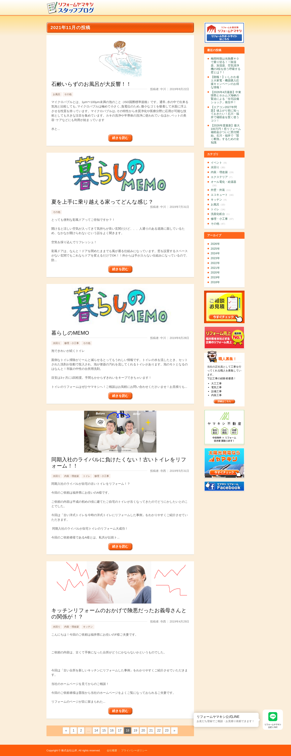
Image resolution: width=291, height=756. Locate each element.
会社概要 (112, 750)
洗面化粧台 (221, 214)
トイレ (86, 476)
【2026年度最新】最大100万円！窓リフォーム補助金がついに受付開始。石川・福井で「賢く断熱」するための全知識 (226, 134)
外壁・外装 (221, 189)
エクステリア (222, 177)
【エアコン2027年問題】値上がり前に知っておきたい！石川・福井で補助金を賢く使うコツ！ (225, 113)
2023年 (215, 258)
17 (119, 730)
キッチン (88, 626)
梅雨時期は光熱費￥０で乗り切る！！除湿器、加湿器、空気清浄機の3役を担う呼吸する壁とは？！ (226, 65)
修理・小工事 (71, 343)
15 (104, 730)
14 (96, 730)
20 (143, 730)
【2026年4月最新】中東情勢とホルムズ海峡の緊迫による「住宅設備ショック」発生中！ (226, 97)
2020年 (215, 272)
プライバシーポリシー (134, 750)
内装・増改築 (71, 476)
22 (159, 730)
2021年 (215, 267)
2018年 (215, 282)
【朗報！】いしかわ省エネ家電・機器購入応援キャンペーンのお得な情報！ (225, 82)
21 (151, 730)
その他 (68, 94)
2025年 (215, 248)
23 (167, 730)
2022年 (215, 263)
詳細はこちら (224, 401)
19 (135, 730)
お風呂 (56, 94)
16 (112, 730)
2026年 (215, 243)
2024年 (215, 253)
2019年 (215, 277)
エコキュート (223, 194)
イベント (219, 162)
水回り (56, 343)
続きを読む (120, 138)
